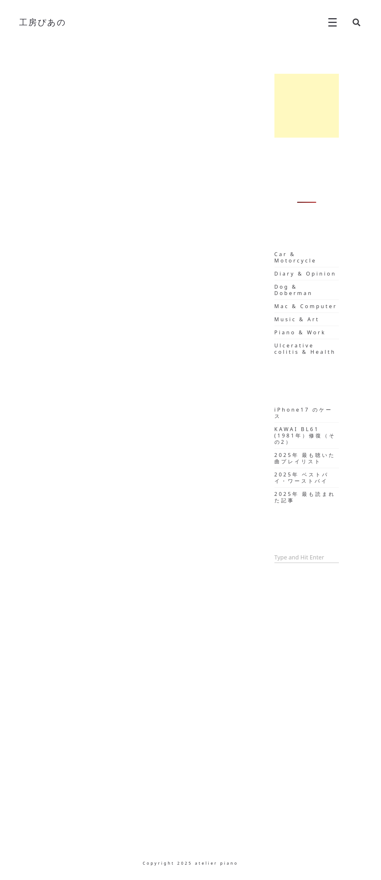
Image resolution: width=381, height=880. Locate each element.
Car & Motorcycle (295, 257)
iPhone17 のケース (303, 412)
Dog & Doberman (293, 290)
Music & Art (297, 319)
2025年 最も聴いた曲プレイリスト (305, 458)
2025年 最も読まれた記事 (305, 497)
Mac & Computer (305, 306)
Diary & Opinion (305, 273)
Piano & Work (300, 332)
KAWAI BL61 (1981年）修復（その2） (305, 435)
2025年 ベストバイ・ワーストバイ (301, 477)
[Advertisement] (306, 106)
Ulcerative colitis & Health (305, 348)
